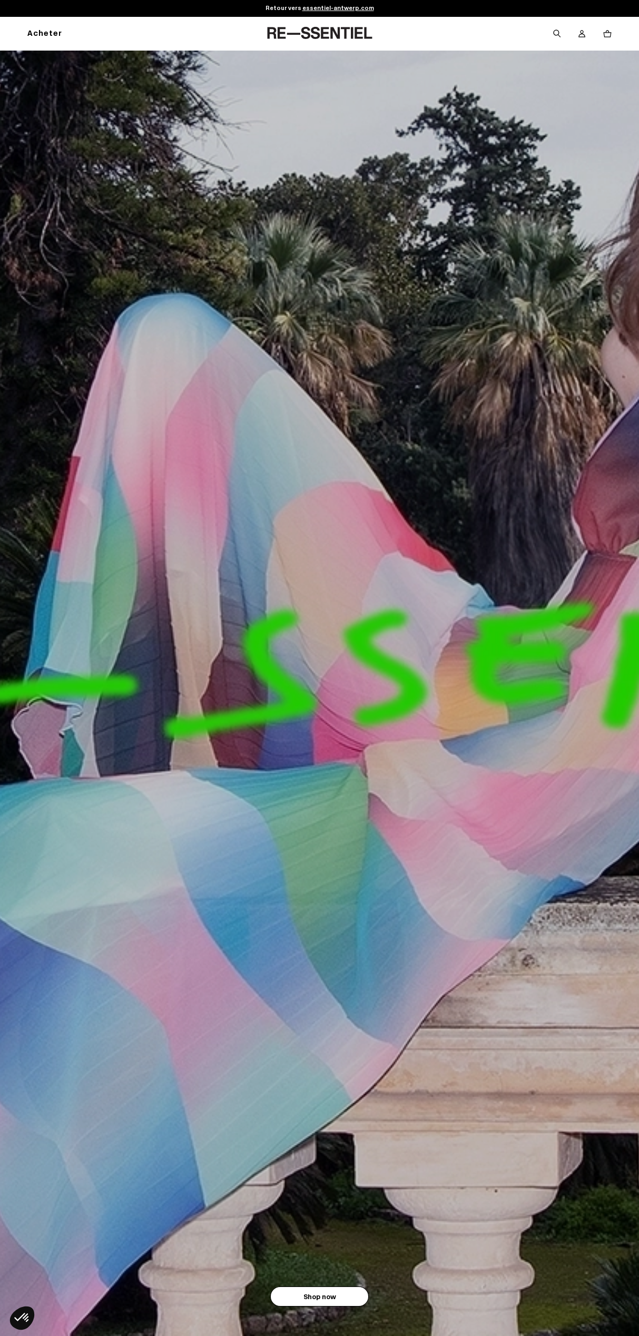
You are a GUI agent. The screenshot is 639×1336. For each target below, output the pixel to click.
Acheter (44, 34)
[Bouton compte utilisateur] (582, 34)
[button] (22, 1318)
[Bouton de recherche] (556, 34)
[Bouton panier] (607, 34)
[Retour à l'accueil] (320, 33)
